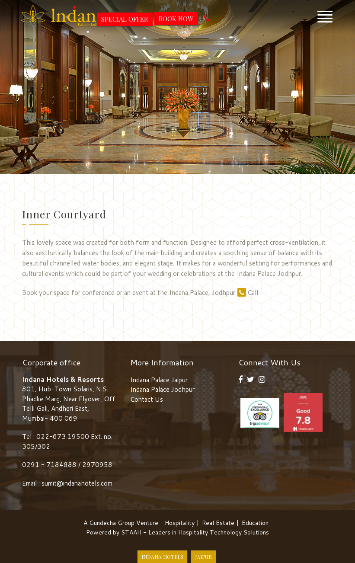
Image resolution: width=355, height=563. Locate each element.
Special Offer (124, 19)
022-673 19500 (62, 436)
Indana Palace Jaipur (159, 379)
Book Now (176, 18)
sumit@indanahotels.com (77, 483)
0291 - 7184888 (50, 464)
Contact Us (146, 399)
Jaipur (203, 556)
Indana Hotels (162, 556)
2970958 (97, 464)
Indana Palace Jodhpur (162, 389)
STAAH (131, 532)
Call (247, 292)
